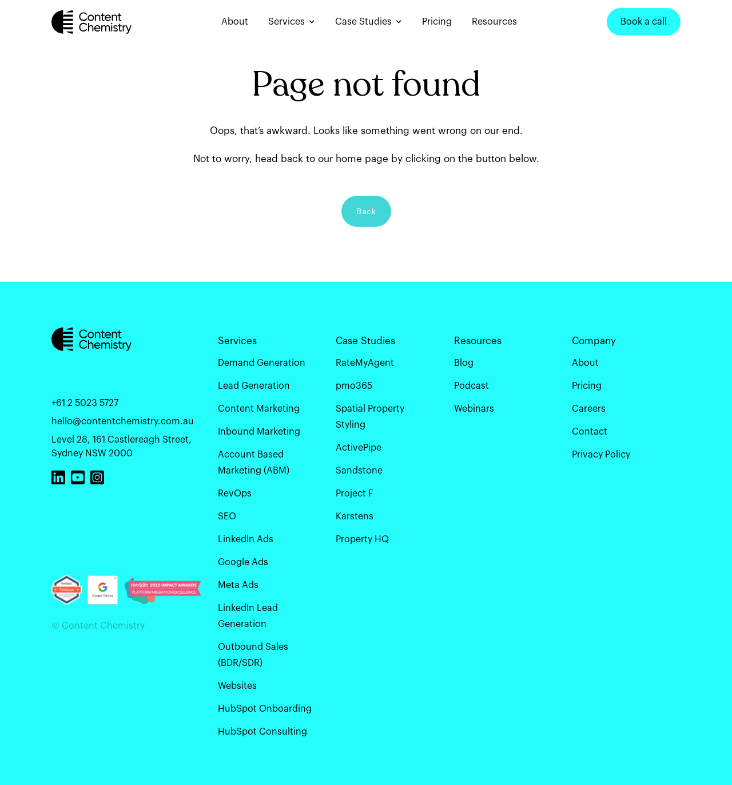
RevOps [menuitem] (235, 493)
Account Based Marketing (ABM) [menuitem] (253, 462)
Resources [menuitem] (478, 340)
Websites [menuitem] (237, 685)
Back (366, 210)
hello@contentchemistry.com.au (122, 420)
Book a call (643, 21)
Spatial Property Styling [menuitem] (370, 416)
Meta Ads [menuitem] (238, 584)
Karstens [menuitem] (354, 515)
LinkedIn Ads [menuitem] (245, 538)
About (234, 21)
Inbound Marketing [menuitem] (259, 431)
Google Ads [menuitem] (243, 561)
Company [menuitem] (594, 340)
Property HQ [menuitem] (362, 538)
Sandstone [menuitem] (359, 470)
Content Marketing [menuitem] (259, 408)
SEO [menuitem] (227, 515)
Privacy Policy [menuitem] (601, 454)
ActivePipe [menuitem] (358, 447)
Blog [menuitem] (464, 362)
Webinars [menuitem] (474, 408)
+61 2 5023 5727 (84, 402)
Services (286, 21)
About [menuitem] (585, 362)
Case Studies (363, 21)
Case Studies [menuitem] (365, 340)
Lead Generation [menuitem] (254, 385)
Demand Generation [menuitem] (261, 362)
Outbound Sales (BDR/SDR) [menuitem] (253, 654)
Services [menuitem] (237, 340)
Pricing (437, 21)
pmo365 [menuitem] (354, 385)
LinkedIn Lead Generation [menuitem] (248, 615)
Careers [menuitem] (589, 408)
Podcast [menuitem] (471, 385)
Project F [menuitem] (354, 493)
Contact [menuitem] (589, 431)
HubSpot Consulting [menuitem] (262, 731)
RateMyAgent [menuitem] (365, 362)
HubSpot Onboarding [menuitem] (265, 708)
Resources (494, 21)
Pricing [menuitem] (587, 385)
